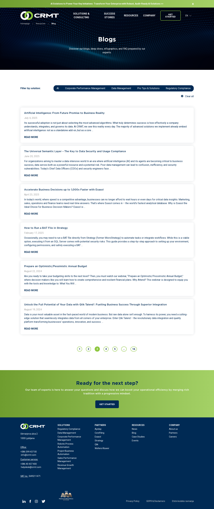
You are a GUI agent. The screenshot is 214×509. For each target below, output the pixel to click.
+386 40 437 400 (28, 464)
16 (133, 349)
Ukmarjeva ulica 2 (29, 434)
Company (149, 15)
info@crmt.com (28, 455)
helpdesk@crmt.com (31, 467)
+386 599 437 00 (28, 451)
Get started (170, 15)
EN (188, 15)
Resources (131, 15)
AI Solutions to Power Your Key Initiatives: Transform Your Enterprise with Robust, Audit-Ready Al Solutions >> (107, 3)
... (92, 130)
